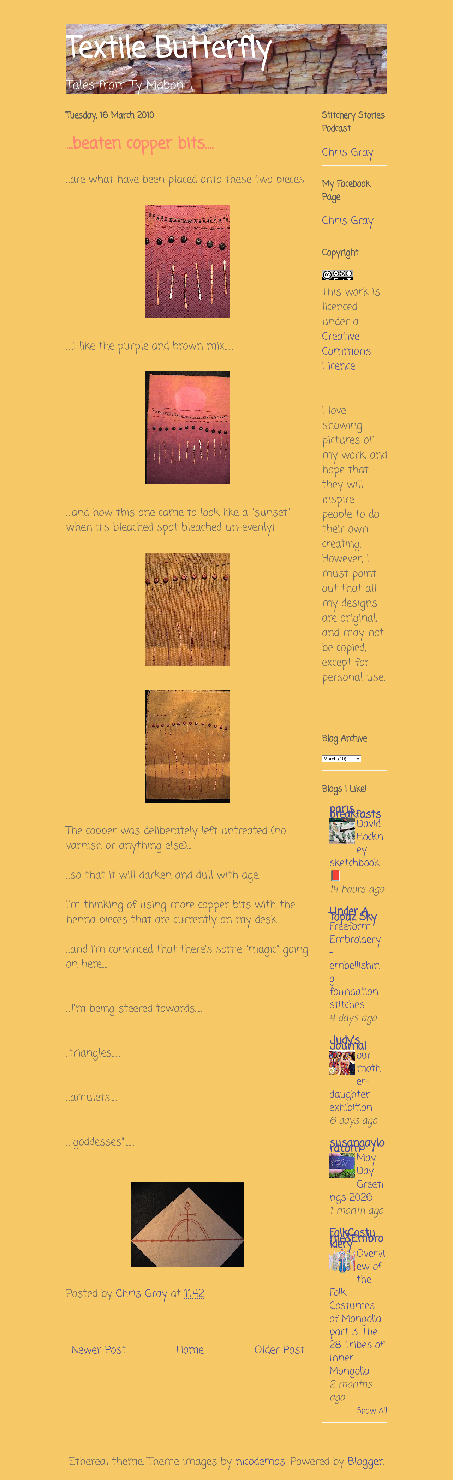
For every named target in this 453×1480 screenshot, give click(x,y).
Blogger (365, 1462)
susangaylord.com (356, 1146)
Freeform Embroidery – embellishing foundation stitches (355, 966)
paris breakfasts (355, 812)
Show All (372, 1411)
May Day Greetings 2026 (356, 1178)
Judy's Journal (347, 1044)
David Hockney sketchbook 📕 (356, 850)
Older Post (279, 1350)
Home (190, 1350)
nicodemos (260, 1462)
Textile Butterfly (168, 49)
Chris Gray (348, 153)
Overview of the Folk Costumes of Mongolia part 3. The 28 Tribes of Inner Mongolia (357, 1312)
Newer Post (98, 1350)
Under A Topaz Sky (353, 915)
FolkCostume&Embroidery (356, 1239)
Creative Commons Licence (346, 352)
